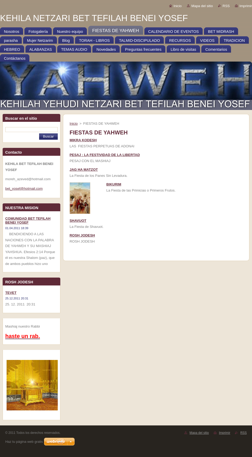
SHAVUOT (78, 221)
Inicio (178, 6)
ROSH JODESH (82, 235)
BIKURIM (113, 184)
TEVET (11, 293)
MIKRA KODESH (83, 140)
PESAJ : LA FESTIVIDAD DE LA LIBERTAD (105, 155)
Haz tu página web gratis (24, 442)
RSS (226, 6)
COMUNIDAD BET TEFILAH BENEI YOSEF (27, 220)
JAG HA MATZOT (84, 170)
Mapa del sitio (202, 6)
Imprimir (245, 6)
